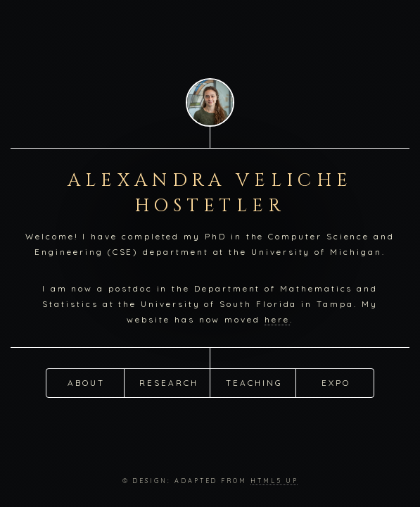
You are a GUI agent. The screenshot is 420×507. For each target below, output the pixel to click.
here (277, 319)
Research (168, 382)
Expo (336, 382)
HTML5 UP (274, 480)
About (86, 382)
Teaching (254, 382)
